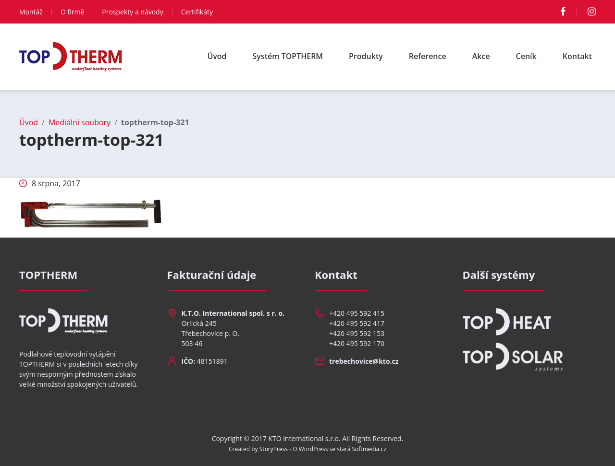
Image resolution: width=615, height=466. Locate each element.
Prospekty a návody (132, 11)
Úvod (216, 56)
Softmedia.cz (369, 449)
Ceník (526, 56)
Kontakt (577, 56)
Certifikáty (197, 11)
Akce (481, 56)
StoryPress (273, 449)
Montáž (31, 11)
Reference (427, 56)
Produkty (366, 56)
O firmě (72, 11)
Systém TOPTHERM (288, 56)
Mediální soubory (80, 122)
